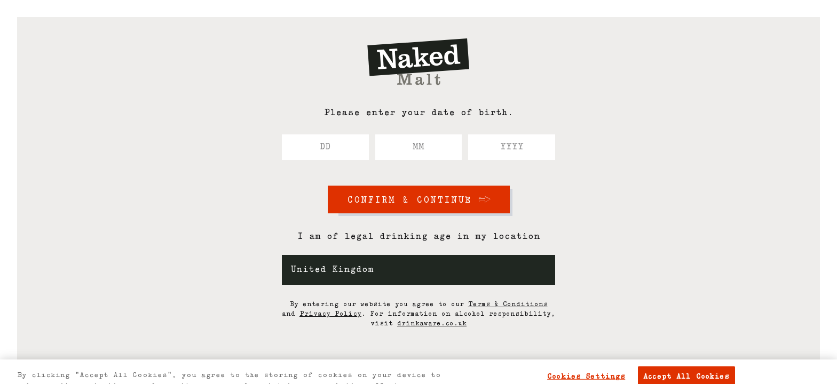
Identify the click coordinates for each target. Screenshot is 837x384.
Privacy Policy (330, 314)
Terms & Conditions (508, 304)
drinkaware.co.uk (432, 324)
